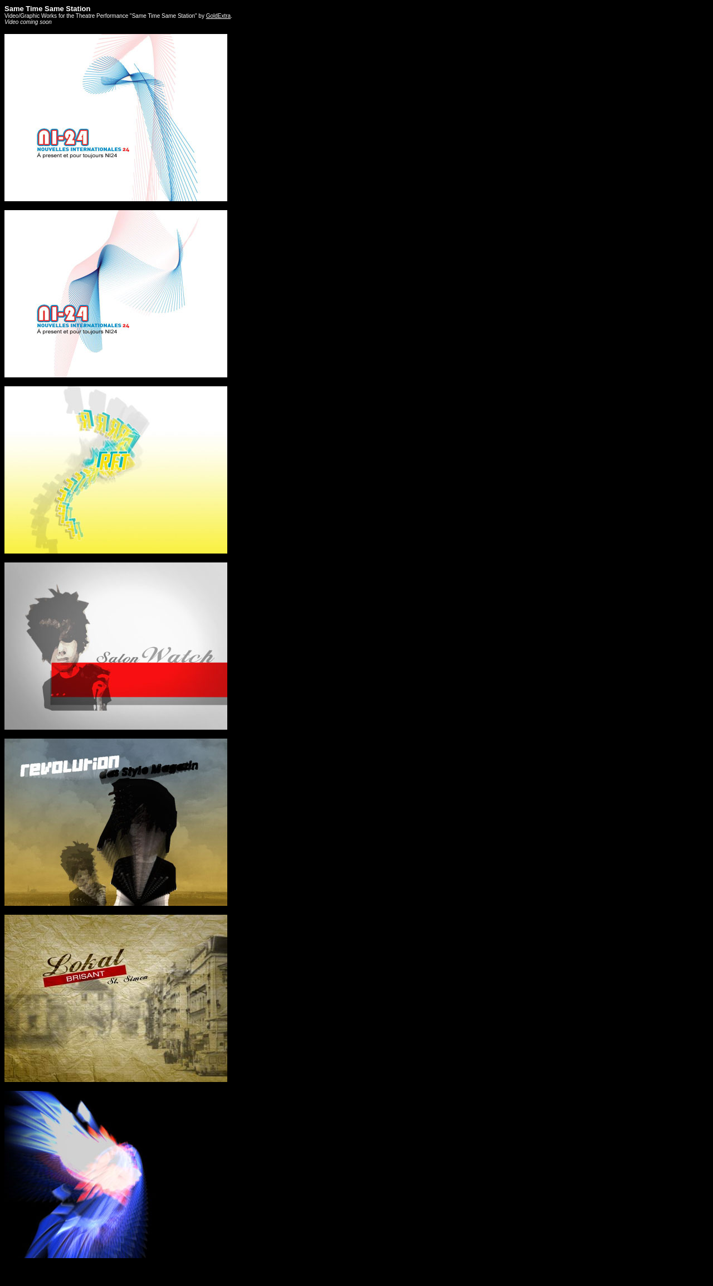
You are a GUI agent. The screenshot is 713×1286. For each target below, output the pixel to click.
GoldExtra (218, 16)
